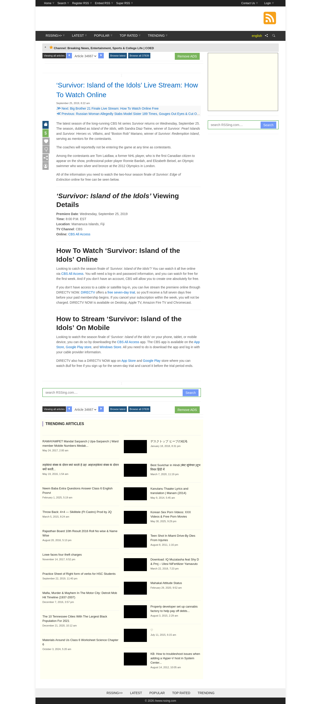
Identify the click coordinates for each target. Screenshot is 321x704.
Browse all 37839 (139, 55)
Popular (157, 693)
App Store (128, 360)
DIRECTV (88, 292)
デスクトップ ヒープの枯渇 (168, 441)
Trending (206, 693)
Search (190, 393)
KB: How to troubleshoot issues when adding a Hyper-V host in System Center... (175, 658)
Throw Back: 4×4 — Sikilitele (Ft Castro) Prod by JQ (77, 512)
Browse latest (117, 55)
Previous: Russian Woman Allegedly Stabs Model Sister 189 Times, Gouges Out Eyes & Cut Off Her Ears (134, 114)
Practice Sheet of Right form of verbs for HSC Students (79, 573)
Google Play (151, 360)
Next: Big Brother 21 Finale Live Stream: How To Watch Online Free (107, 108)
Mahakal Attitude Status (166, 583)
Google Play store (78, 347)
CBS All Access (79, 234)
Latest (136, 693)
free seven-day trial (121, 292)
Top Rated (181, 693)
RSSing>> (115, 693)
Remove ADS (187, 56)
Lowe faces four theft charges (62, 554)
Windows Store (110, 347)
